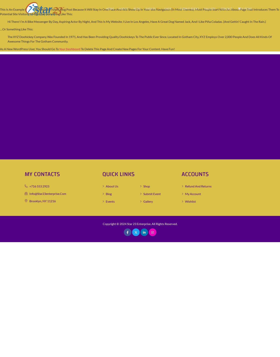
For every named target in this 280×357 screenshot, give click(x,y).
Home (110, 9)
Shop (169, 9)
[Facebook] (127, 232)
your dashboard (69, 49)
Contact (226, 9)
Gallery (210, 9)
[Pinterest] (152, 232)
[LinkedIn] (144, 232)
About (124, 9)
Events (152, 9)
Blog (137, 9)
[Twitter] (136, 232)
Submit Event (189, 9)
